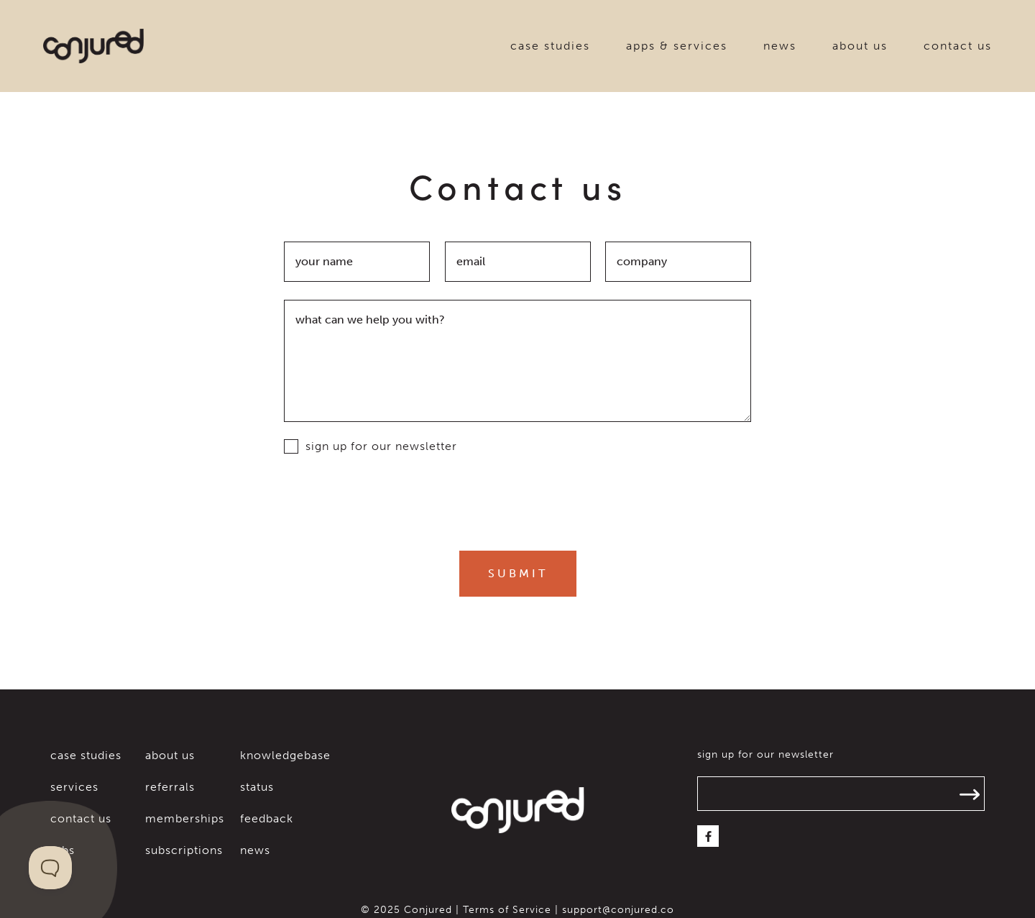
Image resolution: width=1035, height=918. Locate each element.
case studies (550, 45)
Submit (517, 574)
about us (860, 45)
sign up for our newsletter (370, 446)
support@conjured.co (618, 910)
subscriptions (184, 850)
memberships (184, 818)
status (257, 787)
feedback (266, 818)
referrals (170, 787)
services (74, 787)
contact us (958, 45)
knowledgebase (285, 755)
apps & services (676, 45)
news (779, 45)
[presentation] (517, 501)
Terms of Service (507, 910)
